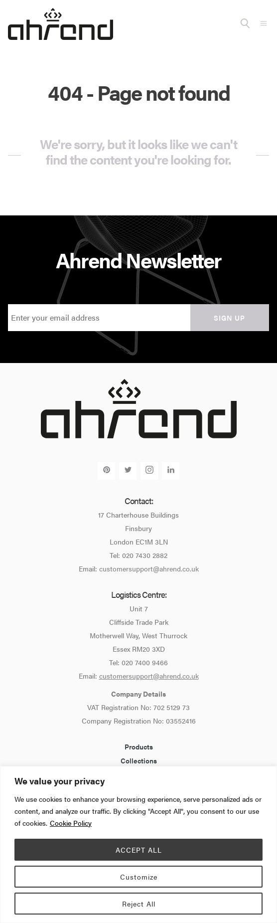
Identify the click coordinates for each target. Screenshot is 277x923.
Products (139, 746)
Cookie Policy (71, 823)
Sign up (229, 318)
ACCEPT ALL (139, 850)
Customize (138, 877)
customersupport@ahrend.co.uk (149, 568)
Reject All (138, 904)
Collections (139, 760)
